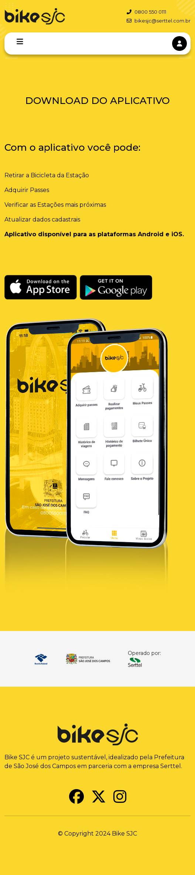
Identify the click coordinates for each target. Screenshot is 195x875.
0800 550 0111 (146, 12)
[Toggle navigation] (20, 41)
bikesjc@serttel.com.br (159, 21)
